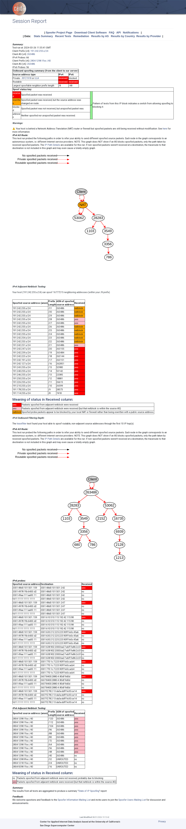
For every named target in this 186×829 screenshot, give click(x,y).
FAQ (111, 32)
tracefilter (21, 423)
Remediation (81, 36)
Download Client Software (90, 32)
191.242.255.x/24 (39, 51)
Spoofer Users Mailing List (132, 799)
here (165, 128)
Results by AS (100, 36)
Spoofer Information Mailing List (74, 799)
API (118, 32)
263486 (31, 54)
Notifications (131, 32)
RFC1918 (26, 78)
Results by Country (123, 36)
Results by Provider (148, 36)
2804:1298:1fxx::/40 (40, 60)
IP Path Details (52, 145)
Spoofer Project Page (59, 32)
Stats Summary (43, 36)
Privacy (162, 821)
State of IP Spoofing (88, 791)
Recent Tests (63, 36)
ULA (37, 78)
